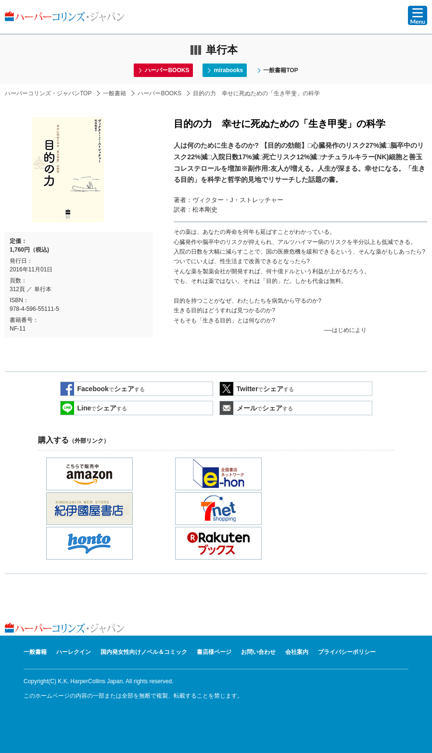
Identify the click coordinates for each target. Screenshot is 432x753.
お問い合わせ (258, 652)
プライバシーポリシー (347, 652)
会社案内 (296, 652)
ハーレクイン (73, 652)
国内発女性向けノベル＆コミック (144, 652)
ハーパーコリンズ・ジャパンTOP (48, 93)
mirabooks (228, 70)
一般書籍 (114, 93)
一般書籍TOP (280, 70)
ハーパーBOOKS (167, 70)
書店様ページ (214, 652)
